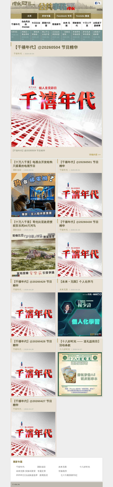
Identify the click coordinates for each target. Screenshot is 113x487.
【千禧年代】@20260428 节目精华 (32, 343)
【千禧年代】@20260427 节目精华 (32, 403)
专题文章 (42, 471)
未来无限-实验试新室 (26, 471)
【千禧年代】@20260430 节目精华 (79, 223)
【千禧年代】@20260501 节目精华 (79, 164)
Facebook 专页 (64, 16)
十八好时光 (65, 349)
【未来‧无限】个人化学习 (76, 281)
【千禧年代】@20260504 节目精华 (45, 47)
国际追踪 (17, 170)
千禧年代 (18, 54)
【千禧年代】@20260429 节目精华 (32, 283)
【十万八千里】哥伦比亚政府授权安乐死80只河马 (32, 223)
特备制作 (63, 471)
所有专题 (46, 16)
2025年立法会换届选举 (27, 475)
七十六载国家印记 (69, 475)
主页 (29, 16)
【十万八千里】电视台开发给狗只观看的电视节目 (32, 164)
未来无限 (64, 289)
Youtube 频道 (82, 16)
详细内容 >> (95, 155)
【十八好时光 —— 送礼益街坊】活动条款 (80, 343)
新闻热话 (44, 475)
